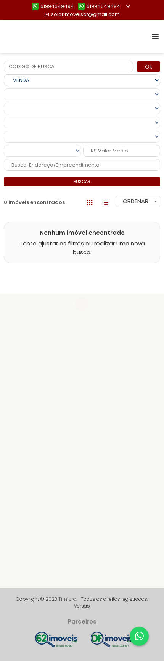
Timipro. (67, 599)
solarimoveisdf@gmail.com (82, 14)
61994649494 (53, 6)
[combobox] (138, 201)
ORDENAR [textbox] (135, 201)
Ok (148, 67)
